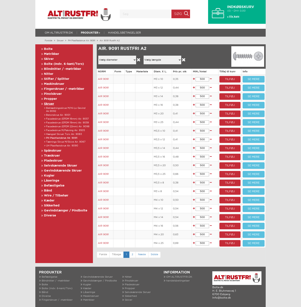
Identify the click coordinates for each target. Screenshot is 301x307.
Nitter (48, 74)
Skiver (49, 59)
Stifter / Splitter (56, 79)
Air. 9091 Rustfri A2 (110, 41)
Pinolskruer (53, 93)
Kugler (49, 175)
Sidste (154, 254)
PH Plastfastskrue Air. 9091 (81, 41)
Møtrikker (51, 54)
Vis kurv (234, 17)
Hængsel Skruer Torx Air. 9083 (64, 134)
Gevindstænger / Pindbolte (65, 210)
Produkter (90, 33)
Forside (48, 41)
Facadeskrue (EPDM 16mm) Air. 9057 (67, 119)
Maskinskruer (54, 84)
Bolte (48, 49)
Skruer (60, 41)
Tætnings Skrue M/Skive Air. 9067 (65, 142)
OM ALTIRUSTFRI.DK (59, 33)
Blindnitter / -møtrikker (62, 69)
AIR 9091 (103, 79)
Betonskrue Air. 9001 (58, 115)
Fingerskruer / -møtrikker (64, 88)
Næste (142, 254)
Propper (50, 98)
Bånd (48, 190)
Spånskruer (52, 150)
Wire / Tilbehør (56, 195)
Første (103, 254)
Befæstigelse (54, 185)
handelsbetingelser (124, 33)
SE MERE (254, 79)
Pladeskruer (53, 160)
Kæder (49, 200)
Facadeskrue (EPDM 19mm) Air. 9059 (67, 123)
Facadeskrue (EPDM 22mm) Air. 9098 (67, 126)
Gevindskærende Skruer (63, 170)
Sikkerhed (52, 205)
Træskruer (52, 155)
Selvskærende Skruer (60, 165)
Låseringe (51, 180)
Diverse (50, 215)
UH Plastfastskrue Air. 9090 (62, 146)
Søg (178, 14)
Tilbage (116, 254)
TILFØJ (230, 79)
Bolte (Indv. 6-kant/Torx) (64, 64)
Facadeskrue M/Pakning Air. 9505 (65, 130)
